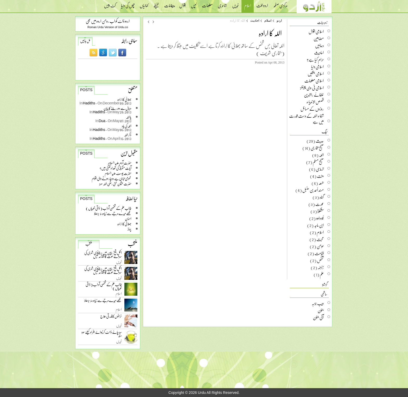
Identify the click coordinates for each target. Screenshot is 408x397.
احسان (128, 218)
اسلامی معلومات (314, 81)
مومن (320, 246)
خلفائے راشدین (314, 95)
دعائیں (319, 45)
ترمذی (320, 169)
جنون (321, 310)
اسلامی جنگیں (316, 74)
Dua (102, 120)
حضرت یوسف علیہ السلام (118, 173)
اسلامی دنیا (317, 67)
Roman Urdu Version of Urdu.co (107, 27)
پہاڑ (129, 229)
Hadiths (89, 103)
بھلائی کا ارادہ (124, 223)
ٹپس (194, 4)
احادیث (254, 20)
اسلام (247, 6)
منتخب (88, 244)
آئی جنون (318, 317)
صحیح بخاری (317, 148)
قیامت (319, 253)
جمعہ (321, 183)
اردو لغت (262, 4)
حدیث (320, 141)
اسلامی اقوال (316, 31)
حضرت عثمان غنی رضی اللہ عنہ (115, 183)
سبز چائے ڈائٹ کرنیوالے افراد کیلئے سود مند (101, 334)
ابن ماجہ (319, 225)
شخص (320, 260)
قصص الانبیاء (315, 102)
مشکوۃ (320, 211)
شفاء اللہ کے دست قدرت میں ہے (306, 118)
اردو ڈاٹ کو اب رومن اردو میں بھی (108, 21)
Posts (86, 89)
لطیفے (156, 4)
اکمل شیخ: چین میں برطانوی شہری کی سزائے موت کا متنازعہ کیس (103, 255)
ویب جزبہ (318, 303)
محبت (320, 239)
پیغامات (169, 4)
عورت (319, 204)
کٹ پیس (110, 4)
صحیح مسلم (318, 162)
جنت (320, 176)
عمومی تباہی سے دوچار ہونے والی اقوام (111, 178)
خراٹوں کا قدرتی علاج (111, 317)
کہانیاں (144, 4)
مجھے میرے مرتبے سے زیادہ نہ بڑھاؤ (112, 213)
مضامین (319, 38)
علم (322, 274)
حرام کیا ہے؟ (315, 59)
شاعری (222, 4)
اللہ (321, 155)
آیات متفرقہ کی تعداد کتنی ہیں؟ (115, 168)
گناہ (322, 197)
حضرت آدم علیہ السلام (119, 163)
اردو (279, 20)
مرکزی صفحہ (280, 4)
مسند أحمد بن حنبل (313, 190)
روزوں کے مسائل (312, 109)
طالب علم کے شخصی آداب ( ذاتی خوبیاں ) (108, 208)
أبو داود (320, 218)
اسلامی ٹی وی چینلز (312, 88)
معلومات (207, 4)
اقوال (182, 4)
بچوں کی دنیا (128, 4)
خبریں (235, 4)
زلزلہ (321, 267)
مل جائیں (85, 41)
